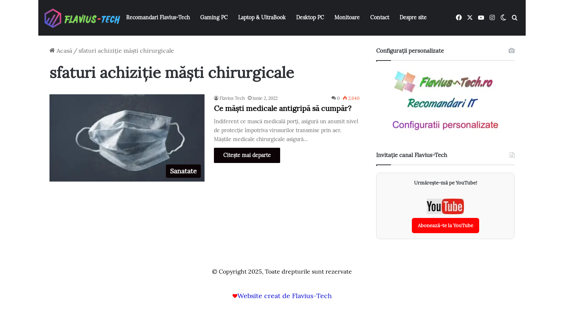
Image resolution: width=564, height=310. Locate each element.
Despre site (413, 17)
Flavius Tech (232, 98)
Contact (379, 17)
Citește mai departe (247, 155)
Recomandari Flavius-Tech (158, 17)
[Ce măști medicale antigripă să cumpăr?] (127, 138)
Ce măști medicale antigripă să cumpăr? (282, 108)
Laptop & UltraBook (262, 17)
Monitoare (347, 17)
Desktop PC (310, 17)
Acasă (60, 50)
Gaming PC (214, 17)
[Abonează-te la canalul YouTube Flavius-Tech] (445, 216)
